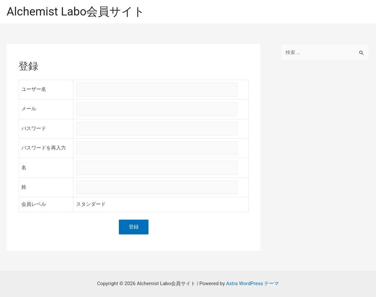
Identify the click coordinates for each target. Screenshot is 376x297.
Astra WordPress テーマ (252, 283)
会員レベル (33, 204)
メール (28, 109)
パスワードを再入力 (43, 148)
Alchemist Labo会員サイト (76, 11)
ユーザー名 (33, 89)
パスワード (33, 128)
